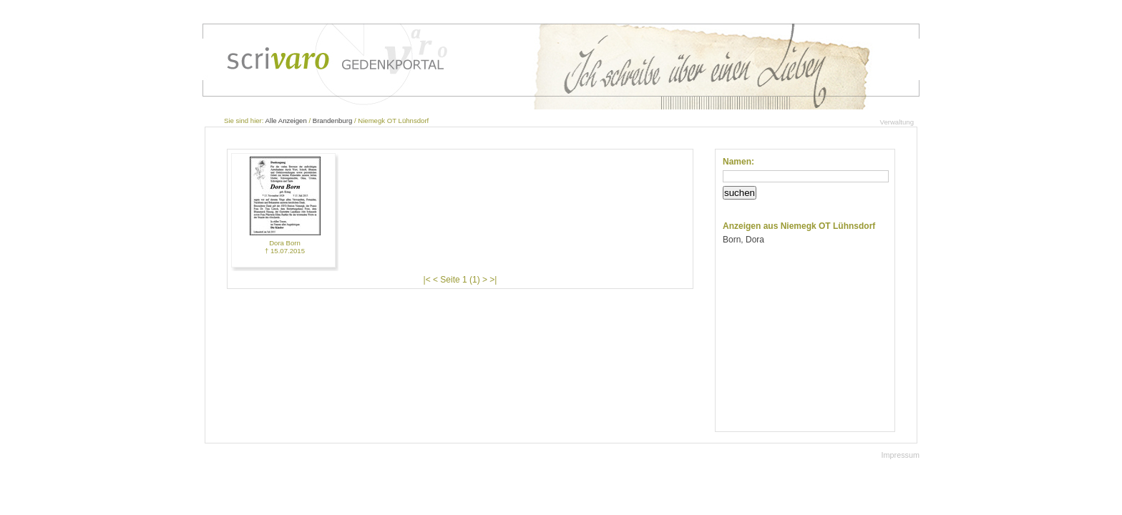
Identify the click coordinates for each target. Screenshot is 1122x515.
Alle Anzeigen (286, 120)
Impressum (900, 455)
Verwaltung (897, 122)
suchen (739, 192)
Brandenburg (332, 120)
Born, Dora (743, 240)
